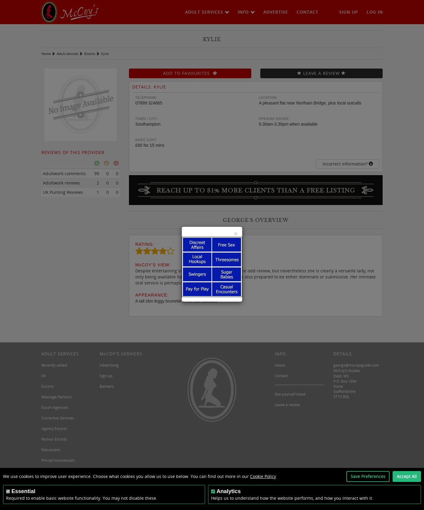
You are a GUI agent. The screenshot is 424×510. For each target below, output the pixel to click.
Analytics (229, 491)
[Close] (236, 233)
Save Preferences (368, 476)
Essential (23, 491)
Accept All (407, 476)
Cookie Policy (263, 476)
